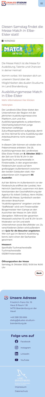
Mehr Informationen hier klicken (18, 100)
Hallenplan (7, 105)
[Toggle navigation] (41, 3)
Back (39, 273)
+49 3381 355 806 (18, 317)
